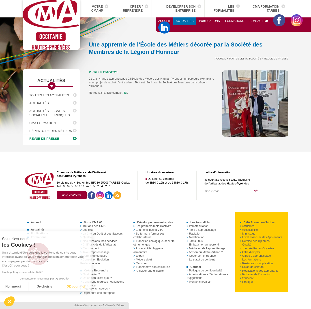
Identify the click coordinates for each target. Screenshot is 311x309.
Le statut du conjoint (201, 259)
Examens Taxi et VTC (148, 229)
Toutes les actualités (49, 95)
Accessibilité (249, 229)
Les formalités (224, 8)
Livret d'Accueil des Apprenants (261, 237)
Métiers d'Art (142, 259)
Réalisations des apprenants (259, 270)
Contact (258, 21)
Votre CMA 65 (97, 8)
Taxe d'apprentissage (201, 229)
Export (138, 255)
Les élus (86, 229)
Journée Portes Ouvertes (257, 248)
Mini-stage (247, 233)
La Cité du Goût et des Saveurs (101, 233)
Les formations (250, 259)
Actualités (185, 21)
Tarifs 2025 (195, 241)
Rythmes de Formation (255, 274)
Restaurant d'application (256, 263)
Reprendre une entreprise (97, 292)
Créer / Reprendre (133, 8)
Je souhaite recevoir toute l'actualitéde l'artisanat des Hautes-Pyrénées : (227, 181)
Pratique (246, 282)
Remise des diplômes (255, 241)
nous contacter (71, 195)
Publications (209, 21)
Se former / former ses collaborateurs (148, 235)
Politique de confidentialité (204, 270)
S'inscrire (247, 278)
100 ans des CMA (92, 226)
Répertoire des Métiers (50, 131)
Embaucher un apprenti (203, 244)
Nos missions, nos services (98, 241)
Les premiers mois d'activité (152, 226)
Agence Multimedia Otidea (107, 305)
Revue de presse (44, 138)
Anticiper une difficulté (148, 270)
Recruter (140, 263)
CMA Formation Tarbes (266, 8)
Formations (234, 21)
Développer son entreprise (181, 8)
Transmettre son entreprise (151, 267)
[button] (9, 301)
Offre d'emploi (250, 252)
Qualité (245, 244)
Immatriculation (197, 226)
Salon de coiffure (252, 267)
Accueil (164, 21)
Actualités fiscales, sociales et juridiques (49, 113)
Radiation (194, 233)
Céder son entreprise (201, 255)
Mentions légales (198, 281)
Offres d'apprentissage (255, 255)
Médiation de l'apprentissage (206, 248)
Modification (195, 237)
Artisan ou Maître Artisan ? (205, 252)
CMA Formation (42, 123)
